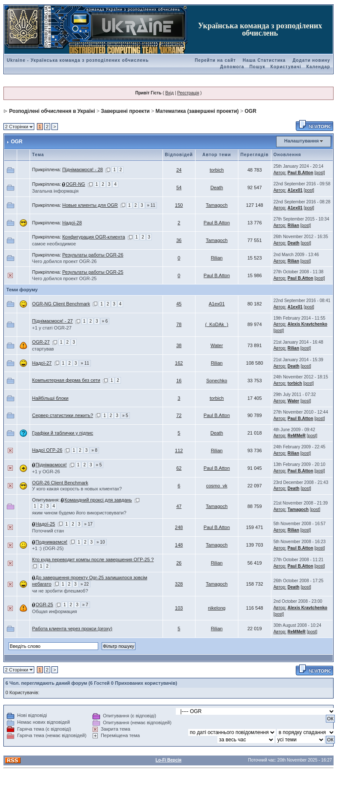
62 (178, 468)
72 (178, 415)
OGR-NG (75, 184)
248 (179, 527)
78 (178, 324)
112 (179, 450)
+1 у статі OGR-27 (52, 327)
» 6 (105, 321)
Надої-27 (42, 363)
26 (178, 562)
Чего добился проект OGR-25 (64, 278)
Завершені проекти (125, 111)
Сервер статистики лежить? (62, 415)
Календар (318, 66)
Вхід (169, 93)
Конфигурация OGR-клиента (93, 236)
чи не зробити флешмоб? (60, 590)
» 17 (88, 524)
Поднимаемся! (51, 541)
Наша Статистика (264, 60)
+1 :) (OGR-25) (48, 548)
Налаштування (301, 140)
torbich (217, 169)
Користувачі (286, 66)
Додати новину (311, 60)
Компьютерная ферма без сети (66, 380)
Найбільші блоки (50, 398)
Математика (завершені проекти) (197, 111)
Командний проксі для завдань (98, 499)
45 (178, 303)
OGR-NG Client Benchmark (61, 303)
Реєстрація (188, 93)
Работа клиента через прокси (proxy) (72, 628)
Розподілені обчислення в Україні (52, 111)
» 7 (85, 604)
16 (178, 380)
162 (179, 363)
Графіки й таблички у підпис (62, 432)
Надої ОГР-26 (47, 450)
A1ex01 (295, 190)
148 (179, 544)
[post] (319, 172)
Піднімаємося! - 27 (52, 320)
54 (178, 187)
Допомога (232, 66)
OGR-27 (41, 342)
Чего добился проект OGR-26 (64, 261)
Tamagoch (217, 205)
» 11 (151, 205)
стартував (43, 348)
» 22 (85, 584)
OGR (250, 111)
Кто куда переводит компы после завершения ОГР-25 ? (93, 559)
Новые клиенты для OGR (90, 205)
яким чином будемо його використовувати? (79, 512)
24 (178, 169)
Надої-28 (72, 222)
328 (179, 583)
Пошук (257, 66)
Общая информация (54, 611)
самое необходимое (54, 243)
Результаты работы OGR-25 (92, 272)
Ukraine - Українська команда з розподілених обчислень (78, 60)
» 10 (100, 542)
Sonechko (216, 380)
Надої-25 (45, 523)
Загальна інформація (55, 190)
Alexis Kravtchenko (308, 324)
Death (217, 187)
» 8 (94, 450)
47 (178, 506)
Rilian (293, 225)
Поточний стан (48, 530)
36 (178, 240)
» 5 (125, 415)
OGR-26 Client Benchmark (60, 482)
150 (179, 205)
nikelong (217, 608)
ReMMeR (297, 435)
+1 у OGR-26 (46, 471)
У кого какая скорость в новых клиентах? (77, 488)
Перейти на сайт (215, 60)
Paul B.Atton (300, 172)
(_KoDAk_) (217, 324)
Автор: (280, 172)
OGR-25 (44, 604)
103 (179, 608)
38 (178, 345)
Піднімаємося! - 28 (82, 169)
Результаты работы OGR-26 (92, 254)
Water (217, 345)
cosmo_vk (217, 485)
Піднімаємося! (51, 464)
